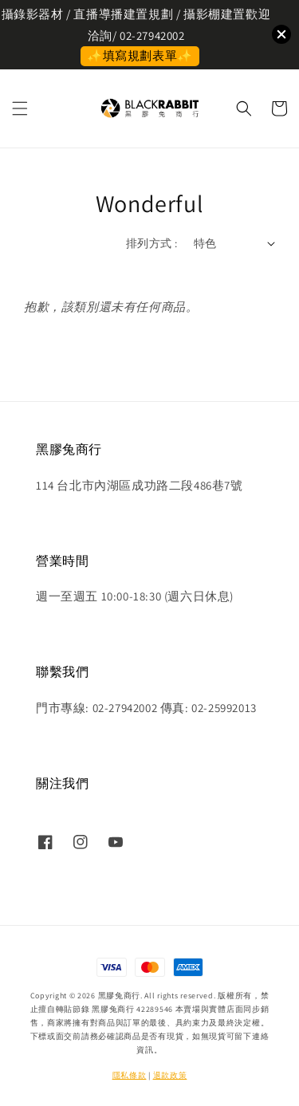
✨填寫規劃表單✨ (140, 55)
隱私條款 (129, 1075)
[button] (19, 108)
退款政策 (170, 1075)
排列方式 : (151, 243)
